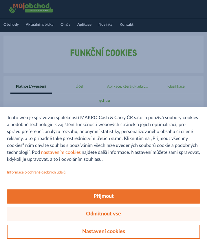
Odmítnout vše (103, 214)
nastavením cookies (61, 152)
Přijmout (104, 196)
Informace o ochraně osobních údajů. (36, 172)
